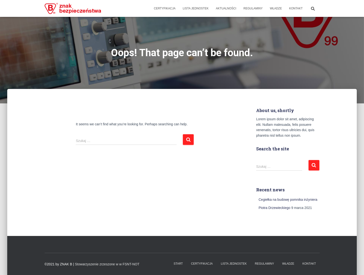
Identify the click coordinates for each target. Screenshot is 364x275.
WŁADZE (276, 8)
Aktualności (226, 8)
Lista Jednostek (196, 8)
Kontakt (296, 8)
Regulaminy (252, 8)
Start (178, 263)
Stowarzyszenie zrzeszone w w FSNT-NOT (107, 264)
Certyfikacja (165, 8)
